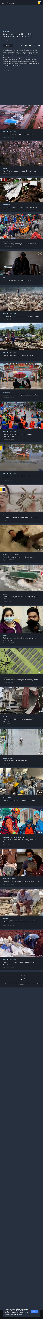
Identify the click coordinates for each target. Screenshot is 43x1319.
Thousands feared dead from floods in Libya (19, 134)
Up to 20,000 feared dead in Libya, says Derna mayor (19, 922)
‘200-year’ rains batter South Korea (15, 761)
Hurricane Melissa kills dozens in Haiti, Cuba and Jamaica (20, 477)
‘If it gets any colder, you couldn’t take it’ (17, 280)
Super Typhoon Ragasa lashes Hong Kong (18, 557)
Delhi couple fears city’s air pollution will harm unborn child (19, 639)
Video (10, 2)
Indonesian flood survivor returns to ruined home (21, 317)
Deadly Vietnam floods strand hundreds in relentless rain (18, 435)
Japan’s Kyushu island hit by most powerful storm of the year (20, 720)
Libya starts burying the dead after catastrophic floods (20, 963)
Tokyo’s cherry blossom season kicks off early (19, 171)
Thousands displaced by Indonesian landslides (20, 207)
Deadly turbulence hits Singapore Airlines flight (20, 800)
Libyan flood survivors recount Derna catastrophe (21, 881)
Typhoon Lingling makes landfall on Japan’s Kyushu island (21, 598)
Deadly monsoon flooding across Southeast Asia (20, 395)
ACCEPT (34, 1312)
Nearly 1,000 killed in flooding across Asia (18, 355)
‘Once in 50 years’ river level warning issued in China (19, 841)
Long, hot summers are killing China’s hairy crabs (20, 518)
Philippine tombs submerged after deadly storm (20, 680)
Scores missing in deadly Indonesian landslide (19, 244)
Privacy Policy (18, 1314)
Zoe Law (6, 40)
